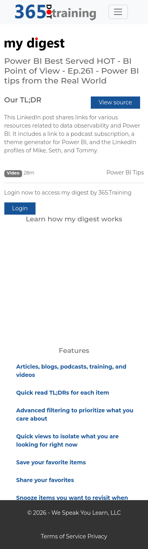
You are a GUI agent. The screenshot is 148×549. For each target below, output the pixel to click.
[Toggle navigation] (118, 12)
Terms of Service (63, 536)
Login (20, 208)
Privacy (97, 536)
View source (115, 102)
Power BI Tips (125, 172)
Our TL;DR (22, 100)
